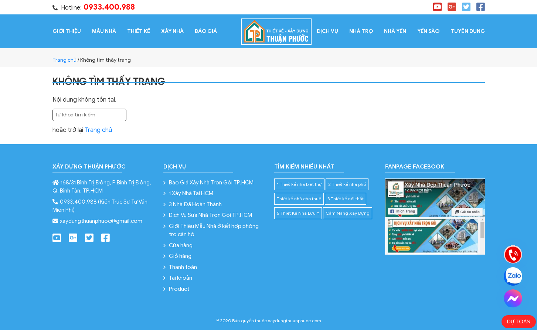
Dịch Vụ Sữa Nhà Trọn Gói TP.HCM (210, 215)
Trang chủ (64, 60)
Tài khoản (180, 278)
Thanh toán (183, 267)
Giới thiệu (66, 31)
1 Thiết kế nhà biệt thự (299, 184)
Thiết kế (138, 31)
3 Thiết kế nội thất (345, 198)
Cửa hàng (181, 245)
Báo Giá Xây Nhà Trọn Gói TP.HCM (211, 182)
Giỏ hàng (180, 256)
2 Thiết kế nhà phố (347, 184)
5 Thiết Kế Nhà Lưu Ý (298, 213)
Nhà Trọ (361, 31)
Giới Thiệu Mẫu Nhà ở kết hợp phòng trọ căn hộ (214, 230)
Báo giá (206, 31)
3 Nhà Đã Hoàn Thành (195, 204)
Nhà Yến (395, 31)
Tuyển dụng (468, 31)
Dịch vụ (327, 31)
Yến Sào (428, 31)
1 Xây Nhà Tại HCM (191, 193)
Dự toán (518, 322)
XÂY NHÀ (172, 31)
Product (179, 289)
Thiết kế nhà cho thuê (299, 198)
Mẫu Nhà (104, 31)
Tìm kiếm (142, 115)
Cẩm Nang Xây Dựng (348, 213)
